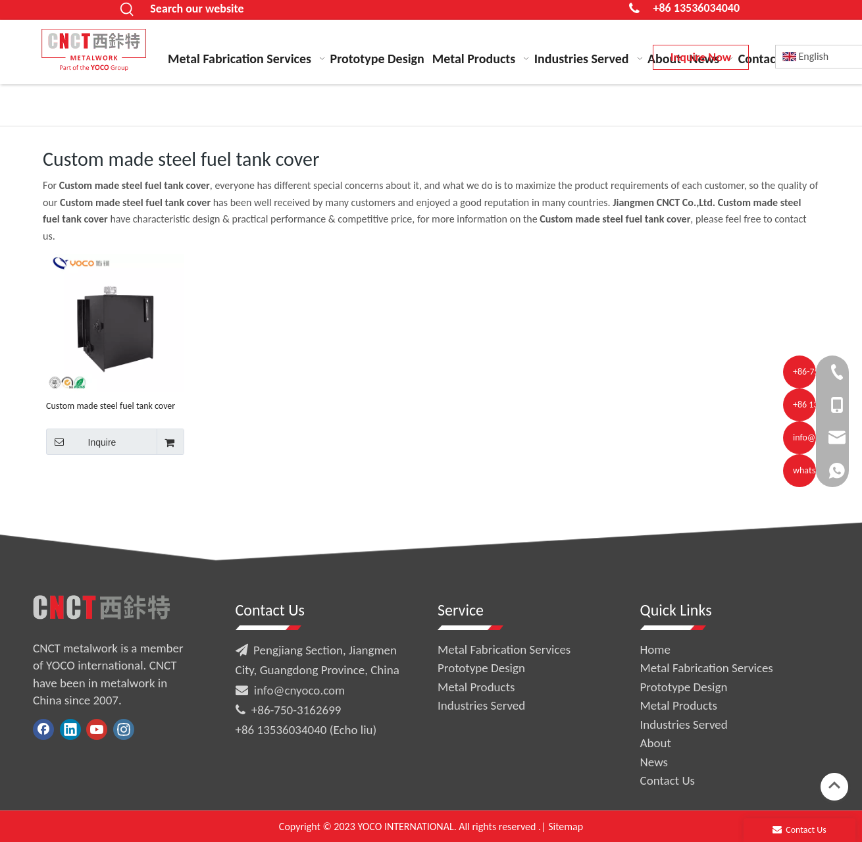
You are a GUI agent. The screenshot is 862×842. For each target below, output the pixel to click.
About (655, 742)
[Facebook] (43, 729)
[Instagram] (123, 729)
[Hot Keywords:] (127, 10)
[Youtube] (96, 729)
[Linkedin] (70, 729)
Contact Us (668, 780)
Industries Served (481, 705)
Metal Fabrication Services (504, 649)
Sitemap (565, 826)
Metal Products (476, 687)
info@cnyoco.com (299, 690)
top (834, 785)
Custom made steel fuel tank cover (110, 405)
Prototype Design (481, 667)
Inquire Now (701, 57)
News (654, 762)
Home (655, 649)
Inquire (81, 442)
